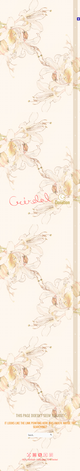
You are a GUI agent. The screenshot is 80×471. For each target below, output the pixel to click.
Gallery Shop (41, 459)
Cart (75, 216)
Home (24, 459)
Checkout (75, 324)
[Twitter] (40, 455)
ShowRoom (31, 459)
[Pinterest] (51, 455)
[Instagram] (34, 455)
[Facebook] (29, 455)
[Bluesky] (45, 455)
